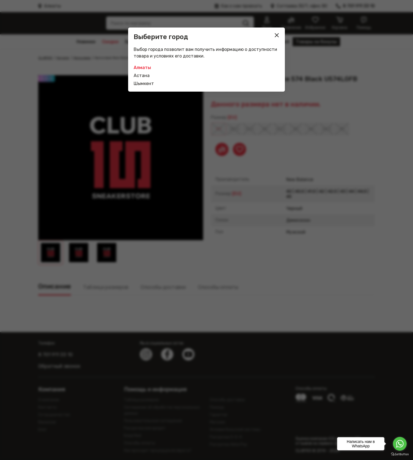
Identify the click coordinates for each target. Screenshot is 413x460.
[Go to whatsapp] (400, 444)
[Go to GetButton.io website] (400, 454)
